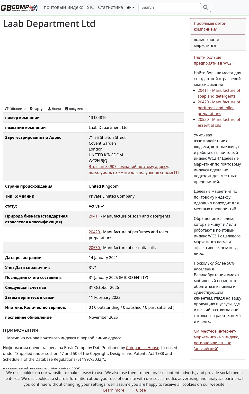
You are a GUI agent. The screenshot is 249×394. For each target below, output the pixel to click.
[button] (130, 7)
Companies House (142, 347)
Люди (54, 108)
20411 (95, 216)
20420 (95, 232)
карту (36, 108)
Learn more (113, 390)
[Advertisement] (93, 67)
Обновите (15, 108)
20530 (95, 247)
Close (141, 390)
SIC (90, 7)
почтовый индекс (63, 7)
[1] (176, 172)
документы (76, 108)
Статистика (110, 7)
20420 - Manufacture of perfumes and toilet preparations (219, 107)
